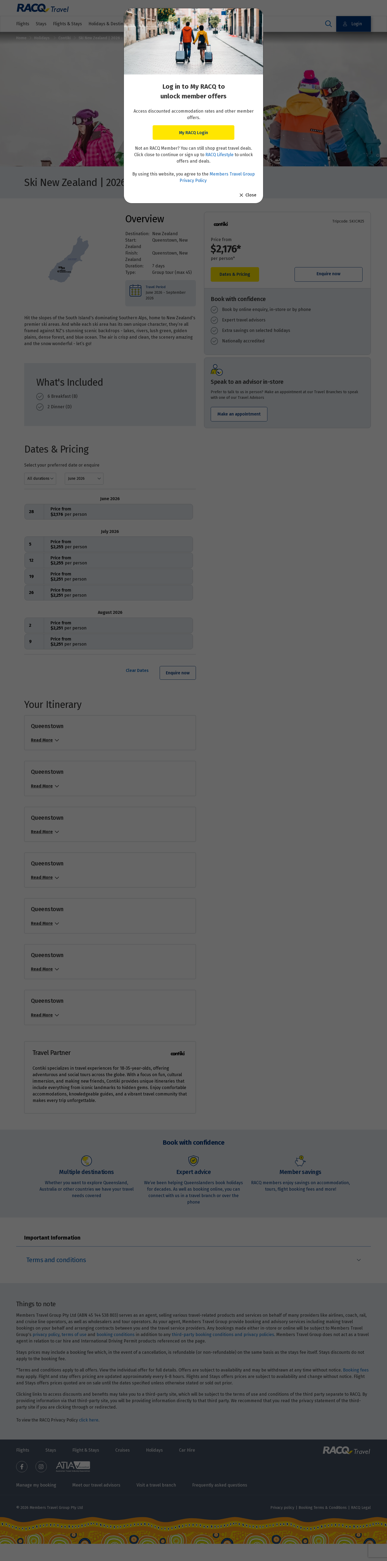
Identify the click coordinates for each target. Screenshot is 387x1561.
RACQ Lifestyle (219, 154)
